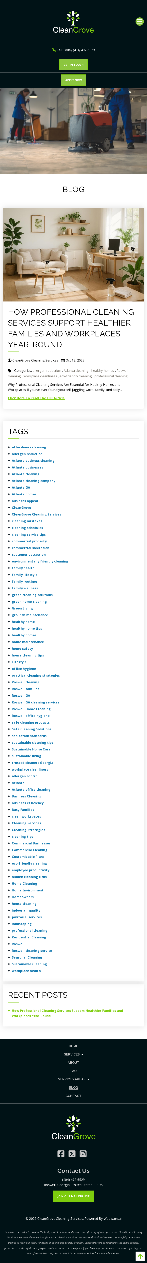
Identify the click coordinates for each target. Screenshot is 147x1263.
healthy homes (102, 370)
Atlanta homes (24, 494)
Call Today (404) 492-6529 (73, 50)
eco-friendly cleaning (76, 376)
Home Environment (28, 890)
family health (23, 568)
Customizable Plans (28, 857)
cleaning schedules (27, 528)
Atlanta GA (21, 487)
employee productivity (30, 870)
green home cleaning (29, 601)
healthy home (23, 622)
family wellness (25, 588)
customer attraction (29, 554)
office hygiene (24, 669)
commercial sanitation (30, 548)
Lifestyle (19, 662)
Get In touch (73, 65)
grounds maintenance (30, 615)
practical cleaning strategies (36, 675)
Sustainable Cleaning (29, 964)
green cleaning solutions (32, 595)
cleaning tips (22, 836)
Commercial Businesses (31, 843)
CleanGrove (21, 507)
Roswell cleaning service (32, 950)
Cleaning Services (26, 823)
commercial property (29, 541)
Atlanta (18, 783)
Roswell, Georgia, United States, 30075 (73, 1185)
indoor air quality (26, 910)
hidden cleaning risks (29, 877)
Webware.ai (112, 1218)
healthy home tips (27, 628)
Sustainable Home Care (31, 749)
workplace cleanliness (40, 376)
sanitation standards (29, 736)
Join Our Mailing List (73, 1196)
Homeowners (23, 897)
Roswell (18, 944)
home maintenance (28, 642)
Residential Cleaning (29, 937)
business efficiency (28, 803)
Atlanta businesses (27, 467)
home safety (22, 648)
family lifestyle (25, 575)
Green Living (22, 608)
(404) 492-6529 (73, 1180)
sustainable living (26, 756)
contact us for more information (100, 1253)
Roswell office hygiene (31, 716)
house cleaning (24, 903)
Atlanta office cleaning (31, 789)
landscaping (22, 924)
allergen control (25, 776)
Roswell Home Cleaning (31, 709)
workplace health (26, 971)
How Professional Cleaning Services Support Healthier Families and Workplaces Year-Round (67, 1013)
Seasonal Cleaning (27, 957)
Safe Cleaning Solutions (31, 729)
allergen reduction (47, 370)
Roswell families (25, 689)
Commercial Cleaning (29, 850)
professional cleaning (111, 376)
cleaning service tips (29, 534)
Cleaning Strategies (28, 830)
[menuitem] (73, 1046)
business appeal (25, 501)
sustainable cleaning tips (32, 742)
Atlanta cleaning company (33, 481)
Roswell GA (21, 695)
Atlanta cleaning (76, 370)
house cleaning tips (28, 655)
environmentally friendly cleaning (40, 561)
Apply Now (73, 80)
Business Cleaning (27, 796)
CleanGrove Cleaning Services (36, 514)
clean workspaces (26, 816)
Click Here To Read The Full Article (36, 398)
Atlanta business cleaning (33, 460)
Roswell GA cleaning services (35, 702)
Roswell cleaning (26, 682)
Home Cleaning (24, 883)
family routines (25, 581)
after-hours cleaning (29, 447)
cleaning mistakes (27, 521)
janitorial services (27, 917)
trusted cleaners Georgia (32, 763)
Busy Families (23, 810)
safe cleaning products (31, 722)
